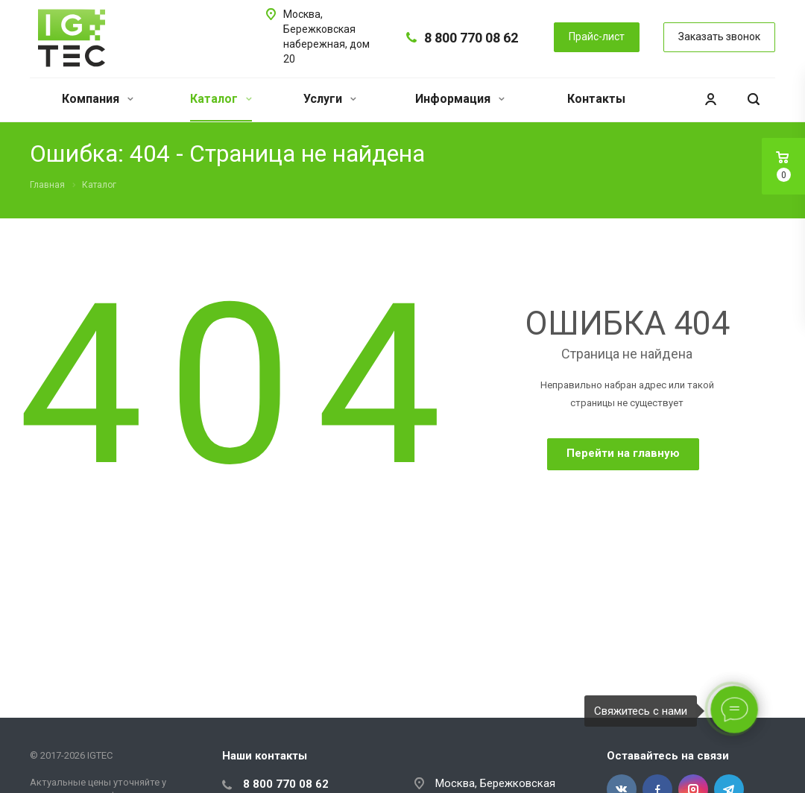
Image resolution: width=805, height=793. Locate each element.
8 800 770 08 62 (471, 37)
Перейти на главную (623, 453)
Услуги (329, 99)
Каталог (221, 99)
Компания (97, 99)
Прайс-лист (597, 36)
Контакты (596, 99)
